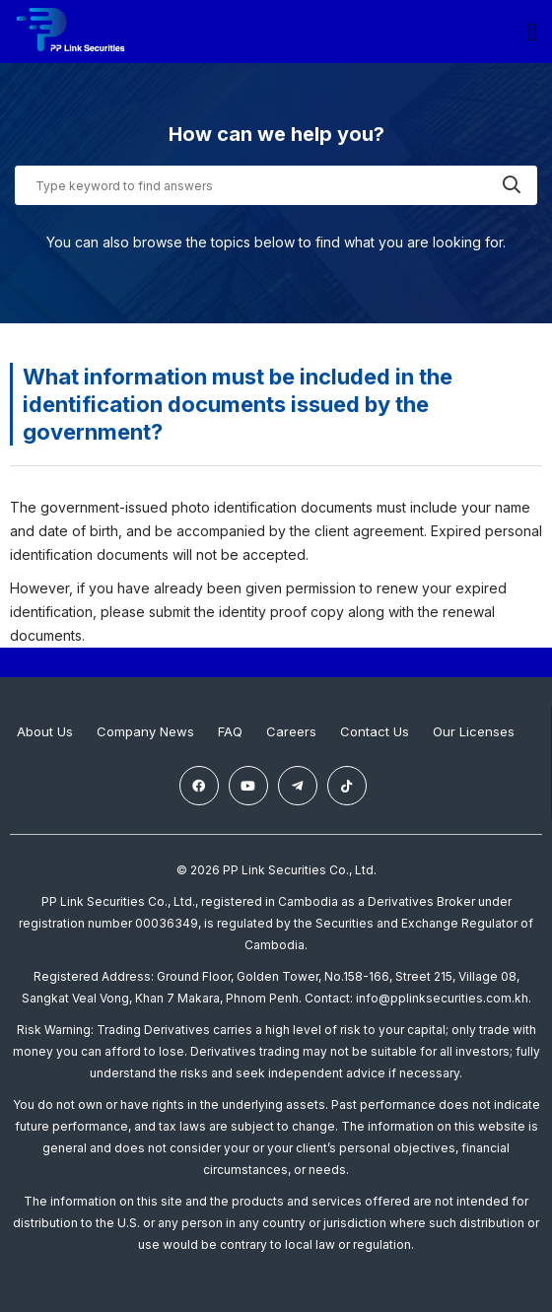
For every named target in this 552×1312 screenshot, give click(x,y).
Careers (291, 731)
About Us (45, 731)
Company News (145, 731)
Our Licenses (474, 731)
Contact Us (374, 731)
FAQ (230, 731)
